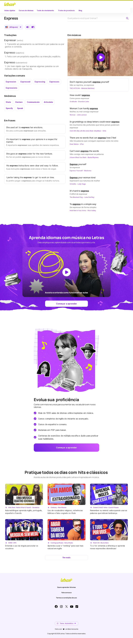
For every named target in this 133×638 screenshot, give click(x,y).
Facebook (56, 606)
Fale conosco (66, 592)
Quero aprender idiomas (66, 587)
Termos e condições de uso (66, 598)
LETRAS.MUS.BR (10, 4)
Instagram (61, 606)
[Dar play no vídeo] (101, 57)
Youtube (71, 606)
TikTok (76, 606)
